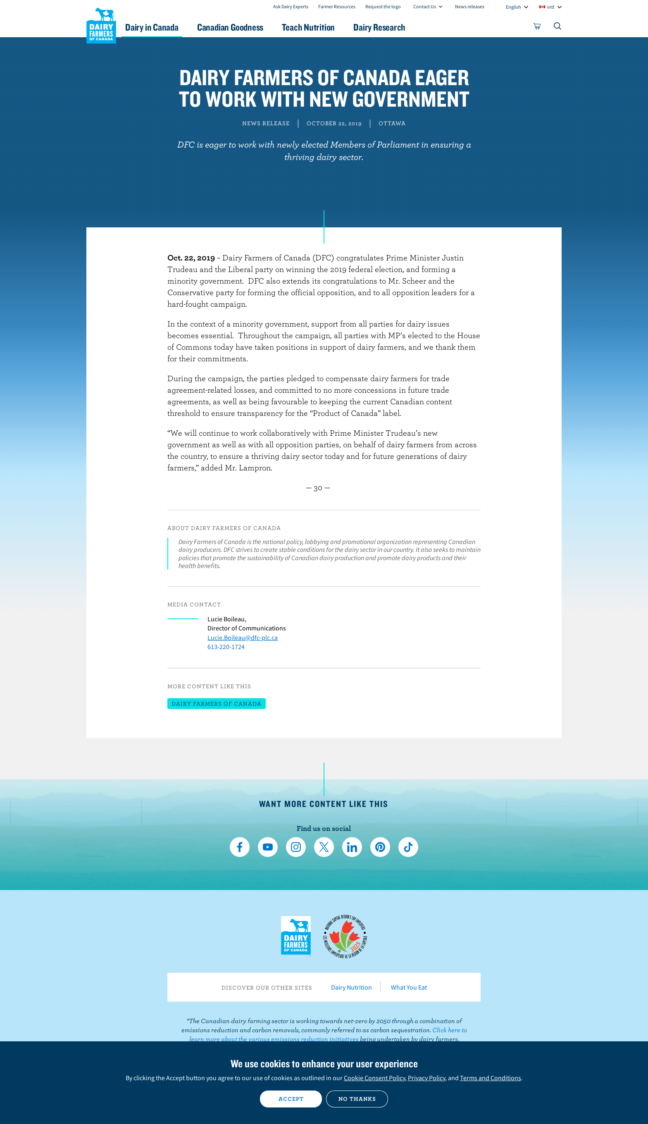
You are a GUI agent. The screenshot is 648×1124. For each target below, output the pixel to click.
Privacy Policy (426, 1078)
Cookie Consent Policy (374, 1078)
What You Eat (409, 987)
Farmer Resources (336, 6)
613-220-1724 (226, 646)
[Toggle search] (558, 27)
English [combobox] (513, 7)
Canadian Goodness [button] (246, 27)
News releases (469, 6)
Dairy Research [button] (402, 27)
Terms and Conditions (490, 1078)
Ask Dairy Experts (290, 6)
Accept (291, 1098)
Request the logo (383, 6)
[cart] (537, 27)
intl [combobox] (550, 7)
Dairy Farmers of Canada (101, 25)
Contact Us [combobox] (424, 6)
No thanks (357, 1098)
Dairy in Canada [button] (164, 27)
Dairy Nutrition (351, 987)
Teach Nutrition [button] (327, 27)
